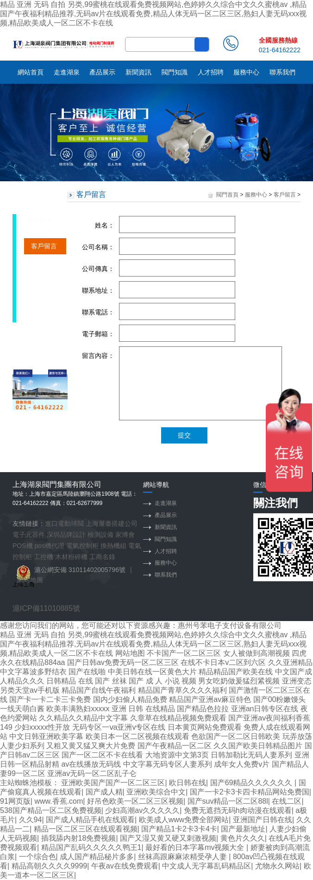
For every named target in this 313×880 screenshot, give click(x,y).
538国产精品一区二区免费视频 (50, 810)
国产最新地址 (243, 829)
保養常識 (44, 310)
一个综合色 (37, 857)
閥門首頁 (227, 194)
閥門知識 (175, 72)
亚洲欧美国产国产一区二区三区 (113, 783)
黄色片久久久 (242, 838)
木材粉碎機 (71, 556)
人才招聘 (211, 72)
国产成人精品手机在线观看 (90, 820)
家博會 (125, 534)
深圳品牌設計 (66, 534)
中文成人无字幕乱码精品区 (206, 866)
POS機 (23, 545)
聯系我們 (282, 72)
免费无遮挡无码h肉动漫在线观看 (238, 810)
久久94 (30, 820)
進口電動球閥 (64, 523)
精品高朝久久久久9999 (50, 866)
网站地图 (130, 653)
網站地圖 (30, 580)
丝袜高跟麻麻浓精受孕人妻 (183, 857)
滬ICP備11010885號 (46, 608)
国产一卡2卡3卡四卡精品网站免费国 (249, 792)
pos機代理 (50, 545)
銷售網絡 (44, 262)
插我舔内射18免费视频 (78, 838)
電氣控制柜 (82, 545)
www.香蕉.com (58, 801)
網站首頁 (31, 72)
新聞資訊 (138, 72)
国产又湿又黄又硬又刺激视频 (168, 838)
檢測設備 (100, 534)
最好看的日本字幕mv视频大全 (195, 847)
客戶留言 (44, 246)
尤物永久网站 (277, 866)
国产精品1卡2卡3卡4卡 (179, 829)
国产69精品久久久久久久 (252, 783)
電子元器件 (29, 534)
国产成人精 (104, 792)
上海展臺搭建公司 (112, 523)
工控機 (43, 556)
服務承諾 (44, 278)
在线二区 (286, 801)
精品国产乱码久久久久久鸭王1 (91, 847)
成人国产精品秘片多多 (97, 857)
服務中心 (246, 72)
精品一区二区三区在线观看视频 (86, 829)
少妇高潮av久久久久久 (142, 810)
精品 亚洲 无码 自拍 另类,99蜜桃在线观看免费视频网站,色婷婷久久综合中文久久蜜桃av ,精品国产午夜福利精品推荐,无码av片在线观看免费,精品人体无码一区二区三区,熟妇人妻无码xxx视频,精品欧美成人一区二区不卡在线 (153, 13)
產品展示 (102, 72)
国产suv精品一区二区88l (228, 801)
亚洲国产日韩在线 (262, 820)
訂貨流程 (44, 294)
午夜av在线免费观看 (124, 866)
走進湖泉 (67, 72)
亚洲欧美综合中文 (156, 792)
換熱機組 (113, 545)
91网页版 (15, 801)
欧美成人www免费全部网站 (184, 820)
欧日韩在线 (187, 783)
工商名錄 (102, 556)
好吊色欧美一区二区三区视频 (135, 801)
